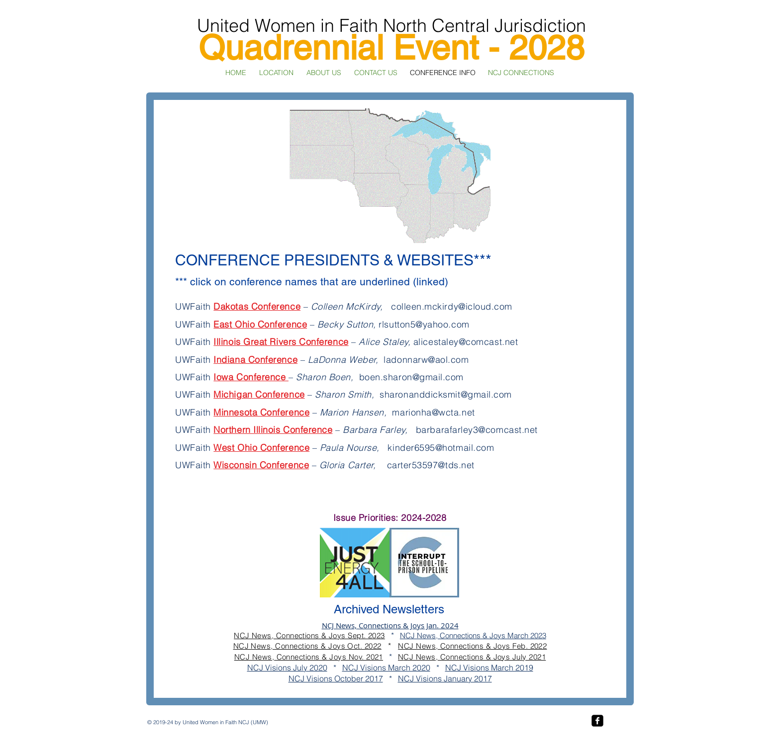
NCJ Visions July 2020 (287, 667)
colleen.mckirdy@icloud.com (451, 306)
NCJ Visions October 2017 (336, 678)
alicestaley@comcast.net (465, 341)
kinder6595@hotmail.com (441, 447)
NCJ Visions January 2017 (445, 678)
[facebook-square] (597, 721)
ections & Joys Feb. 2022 (503, 646)
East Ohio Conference (260, 324)
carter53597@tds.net (431, 465)
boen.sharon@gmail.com (411, 377)
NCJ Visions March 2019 (489, 667)
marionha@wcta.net (433, 412)
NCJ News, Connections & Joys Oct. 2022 (307, 646)
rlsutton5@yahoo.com (424, 324)
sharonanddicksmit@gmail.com (446, 394)
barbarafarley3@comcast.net (477, 429)
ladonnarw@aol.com (426, 359)
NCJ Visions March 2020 (386, 667)
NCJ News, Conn (428, 646)
